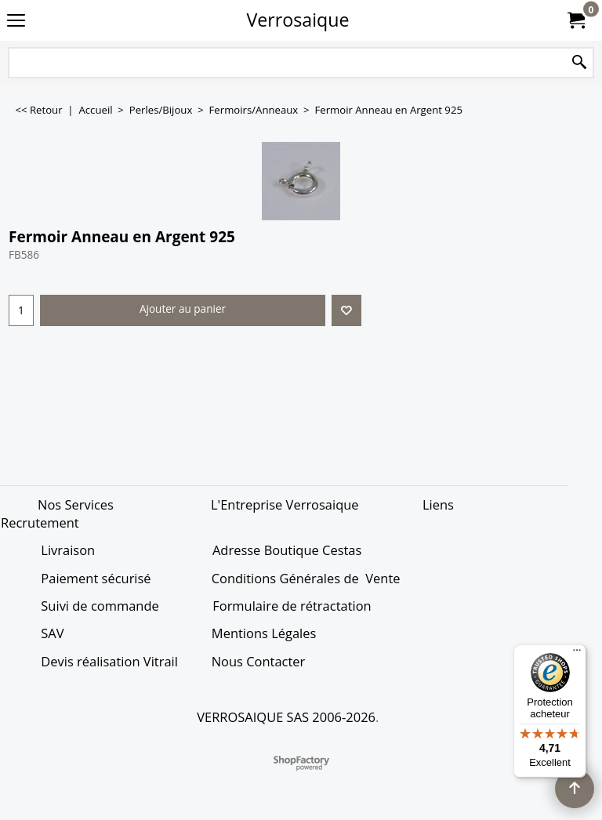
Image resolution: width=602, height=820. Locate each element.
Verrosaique (298, 19)
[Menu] (577, 653)
